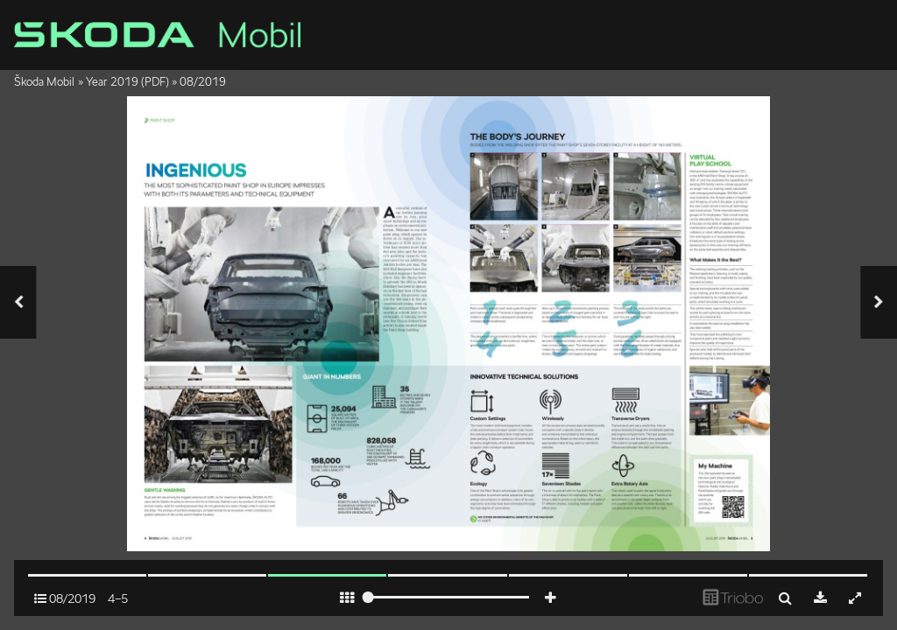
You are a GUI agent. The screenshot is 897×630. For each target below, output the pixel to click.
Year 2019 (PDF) (127, 81)
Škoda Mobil (44, 81)
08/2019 (203, 81)
